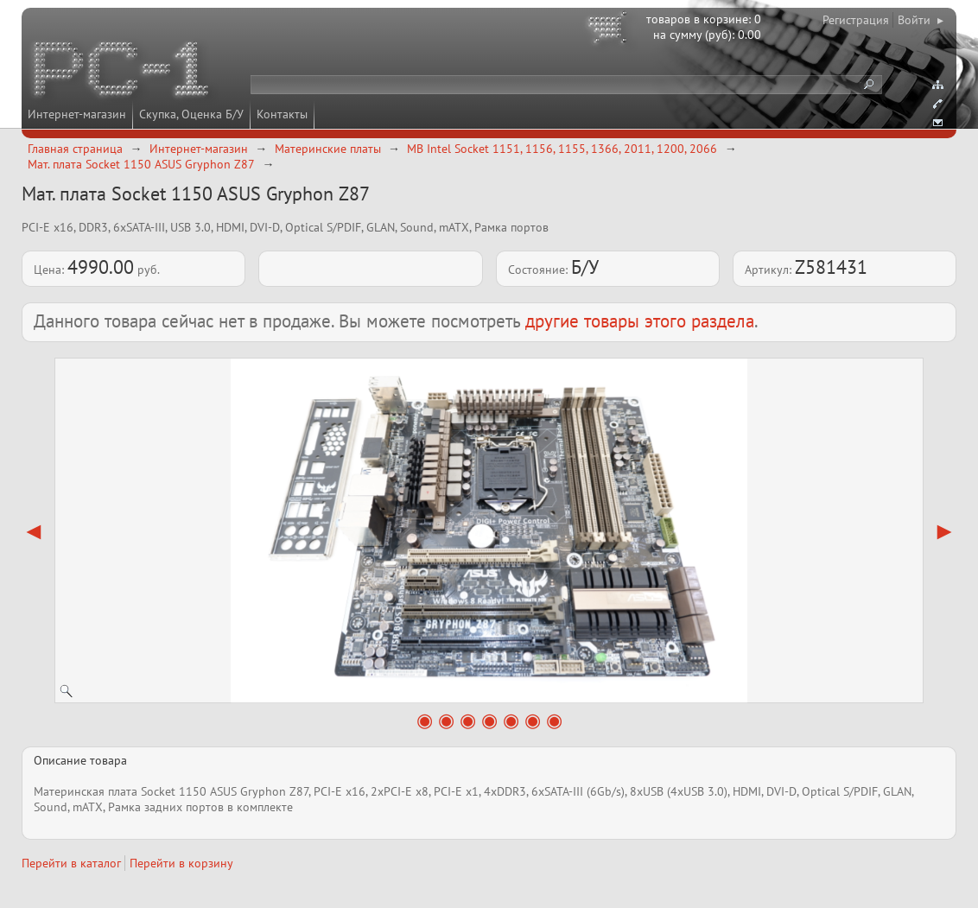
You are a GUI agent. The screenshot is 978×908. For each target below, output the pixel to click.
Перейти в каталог (71, 863)
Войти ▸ (920, 20)
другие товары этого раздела (639, 321)
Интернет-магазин (77, 114)
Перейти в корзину (181, 863)
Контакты (282, 114)
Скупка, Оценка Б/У (191, 114)
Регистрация (855, 20)
